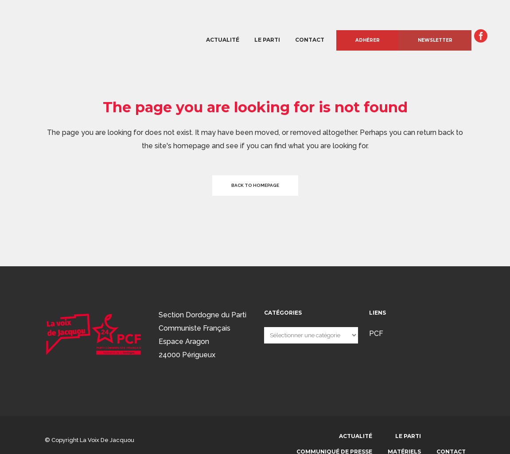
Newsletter (435, 40)
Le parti (408, 436)
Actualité (355, 436)
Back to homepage (255, 185)
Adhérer (367, 40)
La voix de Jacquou (107, 440)
